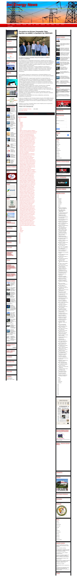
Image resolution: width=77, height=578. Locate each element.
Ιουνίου (21, 129)
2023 (20, 233)
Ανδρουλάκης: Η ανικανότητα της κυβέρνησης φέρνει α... (27, 216)
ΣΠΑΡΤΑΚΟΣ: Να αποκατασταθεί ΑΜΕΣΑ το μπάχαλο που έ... (63, 221)
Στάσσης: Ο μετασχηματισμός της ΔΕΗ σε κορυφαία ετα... (63, 224)
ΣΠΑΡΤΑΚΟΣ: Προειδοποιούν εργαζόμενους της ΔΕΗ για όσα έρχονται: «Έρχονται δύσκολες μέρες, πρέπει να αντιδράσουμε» (11, 295)
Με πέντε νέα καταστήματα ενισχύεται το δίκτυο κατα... (27, 196)
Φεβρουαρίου (22, 230)
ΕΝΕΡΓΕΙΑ (37, 24)
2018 (20, 239)
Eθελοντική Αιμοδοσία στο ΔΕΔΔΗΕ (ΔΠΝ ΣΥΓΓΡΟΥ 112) (13, 150)
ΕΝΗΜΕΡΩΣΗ (43, 24)
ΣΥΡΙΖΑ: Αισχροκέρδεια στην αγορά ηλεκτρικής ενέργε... (27, 141)
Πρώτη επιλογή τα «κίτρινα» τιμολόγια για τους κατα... (62, 292)
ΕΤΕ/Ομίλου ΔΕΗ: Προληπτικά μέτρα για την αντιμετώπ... (62, 333)
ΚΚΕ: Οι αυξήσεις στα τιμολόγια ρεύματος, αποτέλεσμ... (27, 219)
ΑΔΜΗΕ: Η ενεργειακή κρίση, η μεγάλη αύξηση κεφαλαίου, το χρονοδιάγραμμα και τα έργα (11, 156)
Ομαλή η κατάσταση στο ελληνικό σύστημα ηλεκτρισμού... (27, 163)
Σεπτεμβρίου (60, 202)
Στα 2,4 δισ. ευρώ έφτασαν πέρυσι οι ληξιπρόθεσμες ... (27, 157)
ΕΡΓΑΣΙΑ (48, 24)
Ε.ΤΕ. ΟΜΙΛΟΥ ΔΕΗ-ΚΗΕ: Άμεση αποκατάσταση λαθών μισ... (63, 213)
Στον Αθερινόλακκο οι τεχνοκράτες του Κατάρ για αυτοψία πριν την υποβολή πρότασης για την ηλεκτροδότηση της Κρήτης (63, 550)
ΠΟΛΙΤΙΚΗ (57, 24)
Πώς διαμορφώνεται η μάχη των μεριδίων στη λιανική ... (27, 210)
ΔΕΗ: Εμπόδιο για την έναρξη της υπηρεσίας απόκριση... (27, 159)
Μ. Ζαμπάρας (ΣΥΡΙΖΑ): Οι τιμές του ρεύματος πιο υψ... (27, 221)
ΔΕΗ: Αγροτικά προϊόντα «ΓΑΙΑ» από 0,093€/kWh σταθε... (62, 352)
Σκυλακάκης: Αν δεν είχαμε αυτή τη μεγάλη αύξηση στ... (27, 176)
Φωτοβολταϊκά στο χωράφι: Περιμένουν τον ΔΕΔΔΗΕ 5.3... (28, 169)
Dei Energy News (22, 5)
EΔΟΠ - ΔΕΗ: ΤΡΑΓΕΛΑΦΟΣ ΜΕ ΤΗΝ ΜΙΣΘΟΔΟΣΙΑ (27, 135)
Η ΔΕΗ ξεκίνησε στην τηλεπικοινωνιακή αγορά (26, 204)
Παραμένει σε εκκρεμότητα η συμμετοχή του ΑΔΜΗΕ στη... (28, 130)
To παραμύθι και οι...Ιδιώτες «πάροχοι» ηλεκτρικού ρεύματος (62, 553)
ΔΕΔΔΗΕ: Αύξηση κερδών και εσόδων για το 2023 (26, 145)
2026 (20, 118)
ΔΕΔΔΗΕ (29, 24)
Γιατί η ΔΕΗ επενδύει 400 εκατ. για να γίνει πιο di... (26, 215)
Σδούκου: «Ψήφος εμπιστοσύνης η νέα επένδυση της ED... (63, 303)
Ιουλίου (21, 128)
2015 (58, 394)
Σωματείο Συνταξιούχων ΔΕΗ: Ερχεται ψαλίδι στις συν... (62, 344)
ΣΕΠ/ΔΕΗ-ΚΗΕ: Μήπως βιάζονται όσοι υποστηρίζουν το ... (28, 136)
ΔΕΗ (33, 24)
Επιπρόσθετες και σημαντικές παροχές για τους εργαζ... (27, 192)
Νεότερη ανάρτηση (22, 113)
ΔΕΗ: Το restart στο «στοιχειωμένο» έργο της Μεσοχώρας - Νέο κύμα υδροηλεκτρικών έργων (11, 321)
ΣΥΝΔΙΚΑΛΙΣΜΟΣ (10, 26)
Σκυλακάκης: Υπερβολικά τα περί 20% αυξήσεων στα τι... (27, 148)
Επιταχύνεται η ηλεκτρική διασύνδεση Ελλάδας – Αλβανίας (13, 161)
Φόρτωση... (8, 50)
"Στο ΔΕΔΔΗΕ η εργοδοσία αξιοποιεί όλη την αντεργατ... (62, 232)
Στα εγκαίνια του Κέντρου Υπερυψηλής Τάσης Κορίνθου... (63, 313)
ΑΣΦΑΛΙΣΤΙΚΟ (18, 24)
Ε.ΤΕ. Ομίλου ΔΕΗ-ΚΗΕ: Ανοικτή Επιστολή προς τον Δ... (27, 179)
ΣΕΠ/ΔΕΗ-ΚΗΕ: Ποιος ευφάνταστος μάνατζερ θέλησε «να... (63, 261)
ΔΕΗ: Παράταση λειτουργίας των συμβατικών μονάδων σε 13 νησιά (13, 284)
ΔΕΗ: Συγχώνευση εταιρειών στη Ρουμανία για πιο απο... (27, 147)
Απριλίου (59, 378)
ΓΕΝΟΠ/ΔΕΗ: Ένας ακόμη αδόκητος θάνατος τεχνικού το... (28, 146)
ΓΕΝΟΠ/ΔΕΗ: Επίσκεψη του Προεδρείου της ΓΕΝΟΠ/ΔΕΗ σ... (62, 281)
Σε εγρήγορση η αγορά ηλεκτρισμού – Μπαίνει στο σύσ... (62, 322)
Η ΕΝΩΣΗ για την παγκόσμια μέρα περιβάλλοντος (26, 220)
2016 (20, 241)
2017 (20, 240)
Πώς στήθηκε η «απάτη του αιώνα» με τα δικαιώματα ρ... (27, 214)
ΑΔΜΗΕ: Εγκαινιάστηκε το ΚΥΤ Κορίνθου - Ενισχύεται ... (27, 197)
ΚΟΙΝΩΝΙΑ (52, 24)
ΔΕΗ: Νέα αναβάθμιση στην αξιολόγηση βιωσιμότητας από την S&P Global (13, 326)
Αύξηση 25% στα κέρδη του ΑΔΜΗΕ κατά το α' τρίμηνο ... (27, 170)
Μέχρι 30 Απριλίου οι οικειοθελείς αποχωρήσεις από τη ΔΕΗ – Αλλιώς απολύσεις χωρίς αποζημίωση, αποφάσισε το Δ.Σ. (63, 561)
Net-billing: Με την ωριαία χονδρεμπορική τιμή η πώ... (27, 134)
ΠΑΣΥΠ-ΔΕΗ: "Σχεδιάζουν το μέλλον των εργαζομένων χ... (28, 182)
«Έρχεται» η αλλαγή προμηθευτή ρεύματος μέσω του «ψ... (28, 209)
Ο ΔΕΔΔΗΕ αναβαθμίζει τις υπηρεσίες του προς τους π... (27, 164)
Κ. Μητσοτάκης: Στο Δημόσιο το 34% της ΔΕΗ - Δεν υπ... (27, 185)
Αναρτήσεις (9, 43)
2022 (20, 234)
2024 (20, 121)
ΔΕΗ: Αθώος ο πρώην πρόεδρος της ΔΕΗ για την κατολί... (27, 162)
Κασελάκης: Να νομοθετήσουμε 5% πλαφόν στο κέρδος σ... (28, 225)
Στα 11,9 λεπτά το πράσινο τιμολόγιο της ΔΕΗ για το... (62, 373)
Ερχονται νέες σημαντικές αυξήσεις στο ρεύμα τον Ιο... (27, 191)
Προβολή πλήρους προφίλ (10, 379)
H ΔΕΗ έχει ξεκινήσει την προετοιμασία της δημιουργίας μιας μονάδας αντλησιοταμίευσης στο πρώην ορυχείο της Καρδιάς (11, 124)
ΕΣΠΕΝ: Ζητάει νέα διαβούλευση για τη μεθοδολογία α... (27, 153)
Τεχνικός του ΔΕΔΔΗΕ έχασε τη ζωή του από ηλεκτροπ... (62, 250)
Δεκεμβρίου (21, 122)
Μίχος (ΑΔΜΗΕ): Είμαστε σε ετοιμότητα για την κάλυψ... (27, 187)
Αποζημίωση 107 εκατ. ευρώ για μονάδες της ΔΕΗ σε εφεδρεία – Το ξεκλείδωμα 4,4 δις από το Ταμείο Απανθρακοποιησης (11, 111)
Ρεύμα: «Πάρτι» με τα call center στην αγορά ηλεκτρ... (27, 198)
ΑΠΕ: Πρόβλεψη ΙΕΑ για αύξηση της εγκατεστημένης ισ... (27, 208)
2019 (58, 389)
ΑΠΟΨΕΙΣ (13, 24)
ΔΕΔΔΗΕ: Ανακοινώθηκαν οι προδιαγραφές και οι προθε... (28, 180)
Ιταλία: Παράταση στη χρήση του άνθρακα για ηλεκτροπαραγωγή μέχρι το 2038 (13, 289)
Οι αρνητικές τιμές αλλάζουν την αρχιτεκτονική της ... (27, 203)
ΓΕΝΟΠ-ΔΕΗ (24, 24)
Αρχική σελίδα (35, 113)
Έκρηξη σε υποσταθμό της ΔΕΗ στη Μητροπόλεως (62, 311)
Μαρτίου (21, 229)
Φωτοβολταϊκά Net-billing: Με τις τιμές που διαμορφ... (27, 186)
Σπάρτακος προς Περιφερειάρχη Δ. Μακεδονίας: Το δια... (27, 140)
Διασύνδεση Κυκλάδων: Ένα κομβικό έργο (25, 168)
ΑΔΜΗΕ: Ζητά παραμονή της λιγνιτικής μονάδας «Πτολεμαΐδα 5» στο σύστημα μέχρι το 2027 (11, 140)
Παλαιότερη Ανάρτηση (50, 113)
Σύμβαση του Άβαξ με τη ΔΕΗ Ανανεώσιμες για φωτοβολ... (28, 142)
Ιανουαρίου (21, 231)
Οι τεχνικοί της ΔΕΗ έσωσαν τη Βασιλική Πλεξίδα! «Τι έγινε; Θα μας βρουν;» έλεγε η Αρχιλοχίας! (62, 546)
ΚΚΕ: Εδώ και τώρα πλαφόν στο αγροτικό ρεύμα (26, 158)
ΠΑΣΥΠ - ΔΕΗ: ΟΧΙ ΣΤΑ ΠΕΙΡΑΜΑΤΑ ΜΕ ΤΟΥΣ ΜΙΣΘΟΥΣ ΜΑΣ (28, 131)
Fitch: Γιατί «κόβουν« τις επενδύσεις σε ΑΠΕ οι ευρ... (27, 174)
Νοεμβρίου (21, 123)
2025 (58, 196)
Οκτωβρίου (21, 124)
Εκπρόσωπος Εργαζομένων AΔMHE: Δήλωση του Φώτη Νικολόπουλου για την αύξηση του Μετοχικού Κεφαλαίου (11, 338)
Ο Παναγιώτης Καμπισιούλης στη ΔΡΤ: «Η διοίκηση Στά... (27, 181)
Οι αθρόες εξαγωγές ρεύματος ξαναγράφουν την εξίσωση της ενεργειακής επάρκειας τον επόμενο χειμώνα (11, 134)
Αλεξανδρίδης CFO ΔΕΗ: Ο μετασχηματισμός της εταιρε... (27, 165)
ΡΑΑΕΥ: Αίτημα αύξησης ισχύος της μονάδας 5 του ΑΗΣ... (62, 341)
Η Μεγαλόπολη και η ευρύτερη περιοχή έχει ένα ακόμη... (27, 213)
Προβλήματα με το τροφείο (60, 563)
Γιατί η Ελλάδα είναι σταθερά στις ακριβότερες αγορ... (27, 175)
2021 (20, 235)
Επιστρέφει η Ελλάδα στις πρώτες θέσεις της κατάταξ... (27, 202)
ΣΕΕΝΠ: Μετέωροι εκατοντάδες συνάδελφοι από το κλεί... (62, 272)
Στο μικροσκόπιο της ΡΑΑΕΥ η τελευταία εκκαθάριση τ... (27, 193)
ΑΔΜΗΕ (9, 24)
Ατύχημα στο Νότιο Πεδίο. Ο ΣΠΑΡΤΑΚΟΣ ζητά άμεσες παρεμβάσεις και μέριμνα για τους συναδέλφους (11, 146)
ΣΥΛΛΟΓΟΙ (62, 24)
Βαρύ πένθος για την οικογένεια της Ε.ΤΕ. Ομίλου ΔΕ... (27, 151)
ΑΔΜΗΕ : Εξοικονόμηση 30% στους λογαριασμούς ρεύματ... (63, 363)
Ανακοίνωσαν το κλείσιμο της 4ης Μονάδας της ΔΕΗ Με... (63, 243)
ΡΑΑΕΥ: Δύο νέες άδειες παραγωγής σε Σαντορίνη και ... (63, 284)
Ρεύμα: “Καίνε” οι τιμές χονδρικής (24, 152)
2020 (58, 388)
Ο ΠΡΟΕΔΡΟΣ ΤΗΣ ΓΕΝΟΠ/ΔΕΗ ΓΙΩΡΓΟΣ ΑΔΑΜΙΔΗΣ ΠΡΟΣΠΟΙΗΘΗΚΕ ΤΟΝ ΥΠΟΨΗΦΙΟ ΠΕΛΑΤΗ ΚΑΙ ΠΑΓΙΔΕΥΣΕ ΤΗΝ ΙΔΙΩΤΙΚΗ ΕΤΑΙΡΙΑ (63, 568)
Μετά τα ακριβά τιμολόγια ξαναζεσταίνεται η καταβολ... (62, 371)
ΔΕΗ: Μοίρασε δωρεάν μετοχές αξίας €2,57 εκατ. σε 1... (27, 199)
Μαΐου (59, 377)
